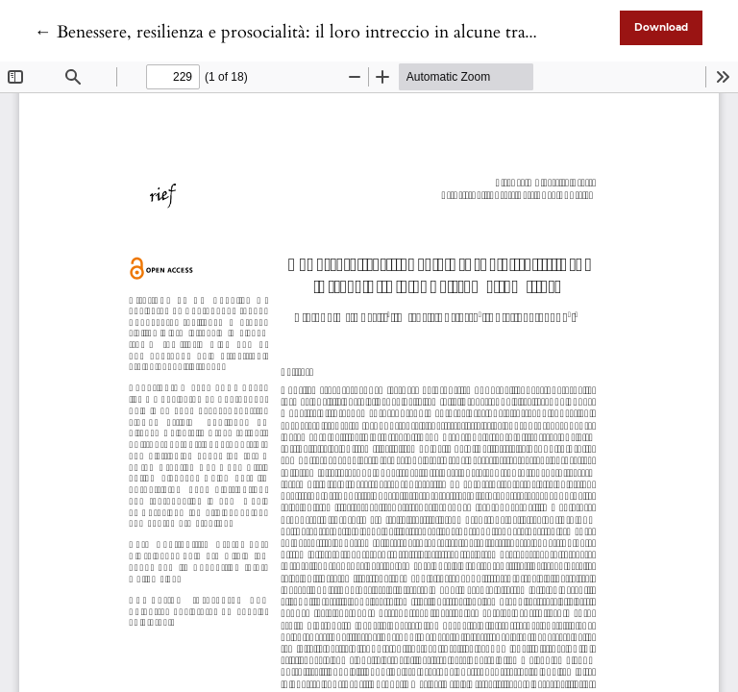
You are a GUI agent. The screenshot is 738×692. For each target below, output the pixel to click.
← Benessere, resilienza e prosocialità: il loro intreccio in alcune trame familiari (324, 32)
